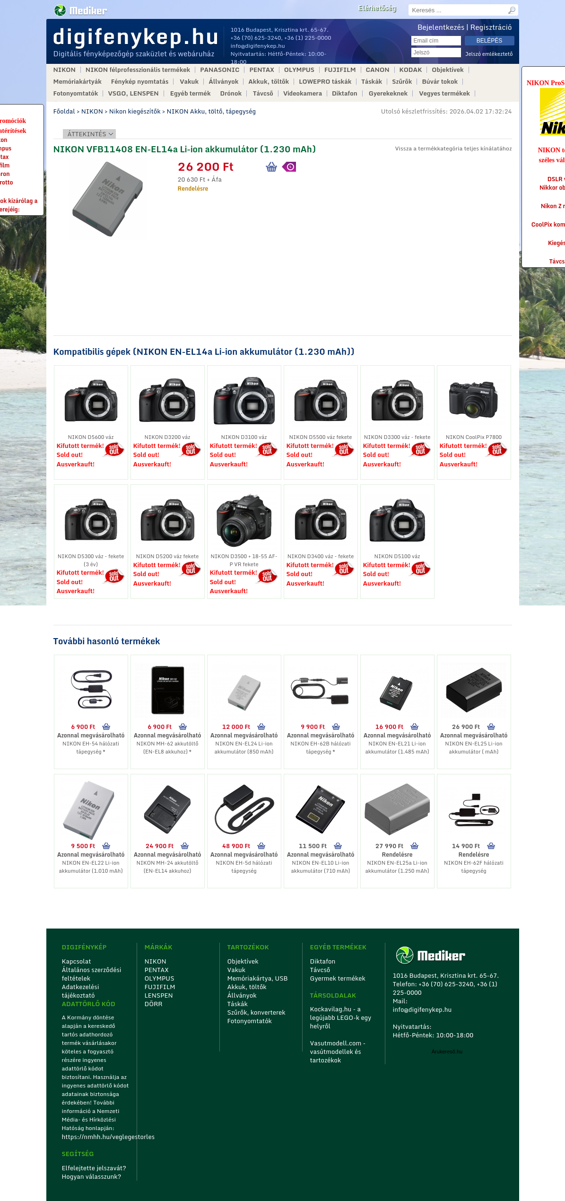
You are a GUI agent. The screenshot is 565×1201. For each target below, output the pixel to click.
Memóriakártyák (77, 82)
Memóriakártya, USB (257, 978)
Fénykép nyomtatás (139, 82)
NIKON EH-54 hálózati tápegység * (90, 747)
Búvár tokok (440, 82)
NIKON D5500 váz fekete (320, 437)
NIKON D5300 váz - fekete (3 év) (91, 560)
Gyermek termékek (337, 978)
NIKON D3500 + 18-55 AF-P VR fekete (243, 560)
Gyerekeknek (388, 93)
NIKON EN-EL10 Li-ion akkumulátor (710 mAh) (320, 867)
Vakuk (189, 82)
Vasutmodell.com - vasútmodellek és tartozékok (338, 1051)
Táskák (371, 82)
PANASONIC (219, 70)
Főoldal (64, 111)
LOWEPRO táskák (325, 82)
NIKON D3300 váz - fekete (397, 437)
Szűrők (402, 82)
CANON (378, 70)
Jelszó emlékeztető (489, 54)
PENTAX (261, 70)
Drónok (231, 93)
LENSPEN (159, 995)
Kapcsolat (76, 961)
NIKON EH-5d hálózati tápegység (244, 867)
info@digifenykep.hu (258, 45)
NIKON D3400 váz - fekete (320, 556)
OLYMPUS (299, 70)
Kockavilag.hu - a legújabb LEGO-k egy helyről (341, 1017)
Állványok (223, 82)
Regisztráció (491, 27)
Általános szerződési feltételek (92, 973)
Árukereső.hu (447, 1051)
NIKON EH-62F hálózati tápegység (474, 867)
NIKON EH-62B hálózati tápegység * (320, 747)
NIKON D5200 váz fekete (167, 556)
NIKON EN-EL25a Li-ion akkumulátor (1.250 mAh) (397, 867)
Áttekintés (87, 134)
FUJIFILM (340, 70)
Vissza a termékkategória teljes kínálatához (453, 148)
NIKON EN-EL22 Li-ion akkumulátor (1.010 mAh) (90, 867)
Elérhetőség (377, 8)
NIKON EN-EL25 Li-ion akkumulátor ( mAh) (473, 747)
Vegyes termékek (444, 93)
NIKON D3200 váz (168, 437)
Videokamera (302, 93)
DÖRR (154, 1003)
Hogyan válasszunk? (92, 1176)
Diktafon (344, 93)
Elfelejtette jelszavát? (94, 1168)
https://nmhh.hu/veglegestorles (96, 1136)
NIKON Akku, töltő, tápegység (210, 111)
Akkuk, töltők (268, 82)
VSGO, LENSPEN (133, 93)
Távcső (263, 93)
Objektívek (447, 70)
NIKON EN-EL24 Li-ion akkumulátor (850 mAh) (244, 747)
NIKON (64, 70)
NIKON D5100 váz (397, 556)
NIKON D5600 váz (91, 437)
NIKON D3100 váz (244, 437)
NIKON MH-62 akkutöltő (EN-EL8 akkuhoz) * (167, 747)
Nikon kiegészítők (135, 111)
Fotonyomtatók (75, 93)
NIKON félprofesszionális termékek (138, 70)
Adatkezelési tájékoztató (80, 990)
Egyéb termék (190, 93)
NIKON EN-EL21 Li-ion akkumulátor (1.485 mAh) (397, 747)
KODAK (411, 70)
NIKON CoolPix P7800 (474, 437)
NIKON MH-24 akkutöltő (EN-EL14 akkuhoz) (167, 867)
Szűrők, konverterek (256, 1012)
